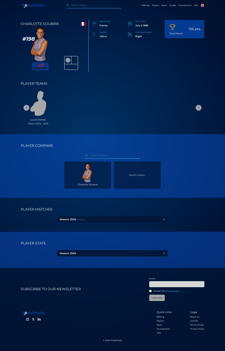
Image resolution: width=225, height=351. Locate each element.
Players (155, 5)
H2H (196, 5)
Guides (172, 5)
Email (152, 278)
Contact (194, 321)
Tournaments (185, 5)
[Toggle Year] (164, 219)
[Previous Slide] (26, 108)
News (164, 5)
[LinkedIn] (39, 319)
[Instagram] (27, 319)
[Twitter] (33, 319)
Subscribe (157, 297)
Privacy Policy (172, 291)
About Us (194, 317)
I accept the (166, 291)
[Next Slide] (198, 108)
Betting (146, 5)
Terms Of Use (197, 325)
